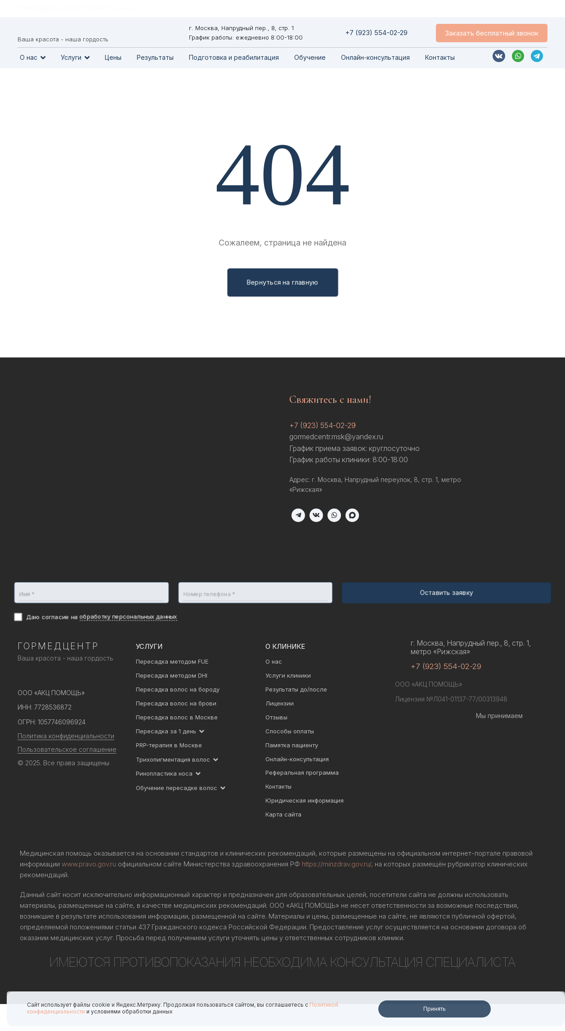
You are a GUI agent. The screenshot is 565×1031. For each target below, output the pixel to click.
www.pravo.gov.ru (89, 864)
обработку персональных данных (126, 616)
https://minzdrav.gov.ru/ (336, 864)
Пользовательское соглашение (67, 749)
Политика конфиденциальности (66, 736)
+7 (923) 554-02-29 (322, 425)
